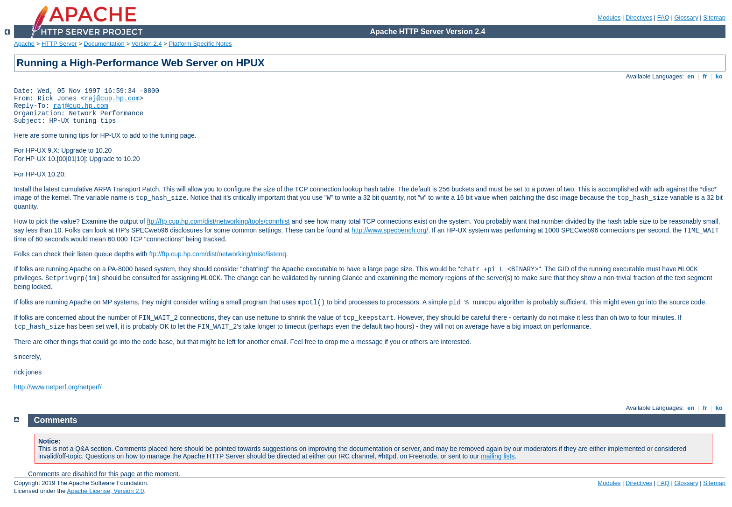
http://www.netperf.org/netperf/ (58, 387)
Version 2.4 (147, 43)
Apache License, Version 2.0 (105, 490)
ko (719, 76)
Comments (55, 420)
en (691, 76)
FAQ (663, 17)
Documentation (104, 43)
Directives (639, 17)
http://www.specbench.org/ (390, 230)
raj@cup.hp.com (112, 98)
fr (705, 76)
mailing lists (497, 456)
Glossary (686, 17)
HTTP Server (59, 43)
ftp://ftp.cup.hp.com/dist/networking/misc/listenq (217, 254)
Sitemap (714, 17)
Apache (24, 43)
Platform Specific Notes (200, 43)
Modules (609, 17)
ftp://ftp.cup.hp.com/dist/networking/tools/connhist (218, 221)
